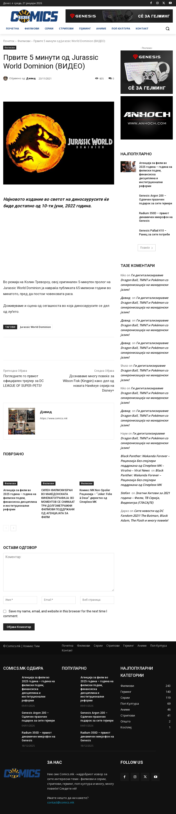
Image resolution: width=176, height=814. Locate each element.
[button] (167, 28)
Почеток (8, 41)
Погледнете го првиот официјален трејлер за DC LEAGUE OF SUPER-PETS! (23, 381)
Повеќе (146, 248)
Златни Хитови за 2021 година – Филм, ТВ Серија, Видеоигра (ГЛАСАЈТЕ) (145, 498)
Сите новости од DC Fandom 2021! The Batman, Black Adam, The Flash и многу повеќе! (144, 515)
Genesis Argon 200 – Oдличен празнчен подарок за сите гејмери (155, 199)
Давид (31, 78)
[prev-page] (6, 528)
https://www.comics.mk (53, 418)
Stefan (125, 493)
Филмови (23, 41)
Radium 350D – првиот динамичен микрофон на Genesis (156, 217)
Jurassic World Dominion (35, 327)
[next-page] (13, 528)
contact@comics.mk (60, 803)
